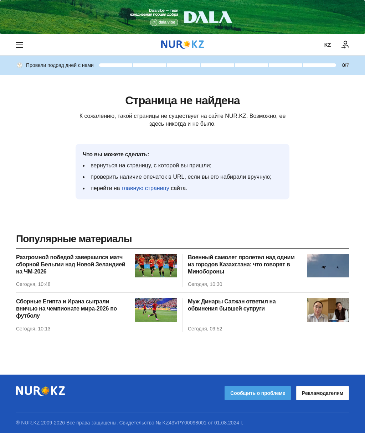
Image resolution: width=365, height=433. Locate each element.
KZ (327, 45)
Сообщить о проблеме (257, 393)
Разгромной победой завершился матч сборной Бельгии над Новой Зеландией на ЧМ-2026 (70, 264)
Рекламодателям (322, 393)
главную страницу (145, 188)
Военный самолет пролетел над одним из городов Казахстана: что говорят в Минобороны (241, 264)
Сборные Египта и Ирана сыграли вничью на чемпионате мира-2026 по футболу (66, 308)
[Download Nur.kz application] (182, 17)
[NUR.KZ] (182, 45)
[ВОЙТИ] (345, 45)
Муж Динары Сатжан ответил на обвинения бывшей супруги (232, 305)
